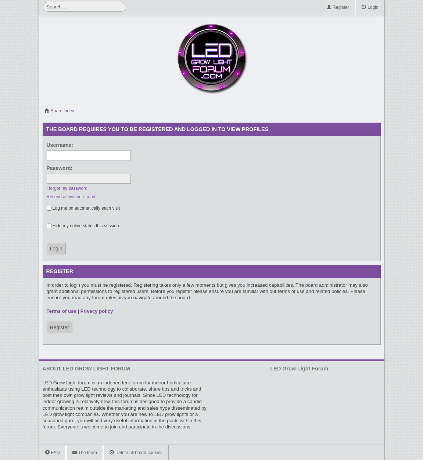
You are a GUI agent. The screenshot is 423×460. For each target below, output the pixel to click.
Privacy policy (96, 311)
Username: (60, 145)
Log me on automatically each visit (83, 208)
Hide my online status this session (83, 225)
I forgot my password (67, 188)
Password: (60, 168)
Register (337, 7)
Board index (59, 110)
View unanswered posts (365, 110)
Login (370, 7)
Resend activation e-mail (71, 196)
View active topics (377, 110)
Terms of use (61, 311)
